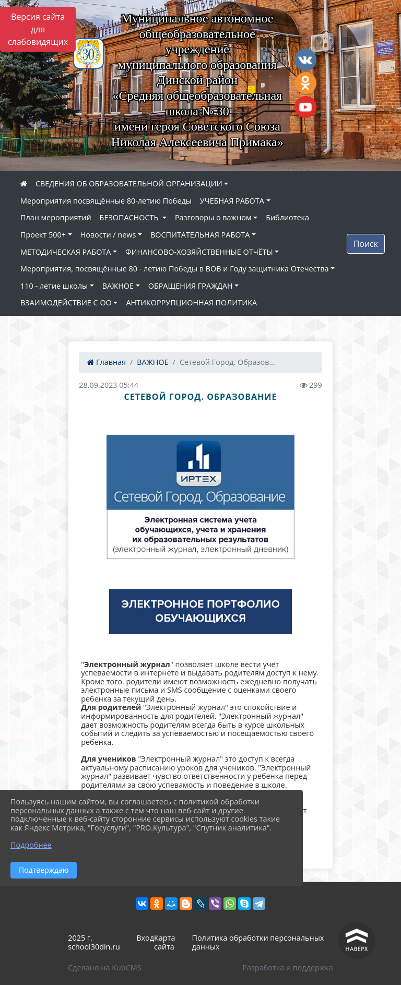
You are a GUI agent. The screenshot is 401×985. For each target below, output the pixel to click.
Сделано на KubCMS (104, 967)
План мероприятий (55, 217)
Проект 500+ (43, 235)
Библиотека (287, 217)
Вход (145, 938)
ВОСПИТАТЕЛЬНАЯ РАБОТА (200, 235)
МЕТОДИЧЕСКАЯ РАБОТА (65, 252)
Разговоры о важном (213, 217)
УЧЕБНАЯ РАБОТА (232, 201)
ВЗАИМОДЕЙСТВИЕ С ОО (66, 302)
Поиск (365, 244)
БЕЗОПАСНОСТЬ (130, 217)
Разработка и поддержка (287, 967)
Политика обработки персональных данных (258, 942)
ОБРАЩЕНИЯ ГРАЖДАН (190, 286)
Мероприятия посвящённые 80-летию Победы (106, 201)
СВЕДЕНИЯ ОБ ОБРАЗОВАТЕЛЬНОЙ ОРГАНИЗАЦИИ (129, 183)
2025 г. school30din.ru (94, 942)
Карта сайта (164, 942)
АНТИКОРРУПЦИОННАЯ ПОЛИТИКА (191, 302)
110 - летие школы (54, 286)
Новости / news (108, 235)
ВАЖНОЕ (118, 286)
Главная (106, 362)
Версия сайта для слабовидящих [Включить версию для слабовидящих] (38, 29)
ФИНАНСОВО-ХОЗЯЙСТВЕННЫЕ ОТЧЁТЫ (199, 252)
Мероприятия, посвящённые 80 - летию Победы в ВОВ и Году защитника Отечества (174, 269)
